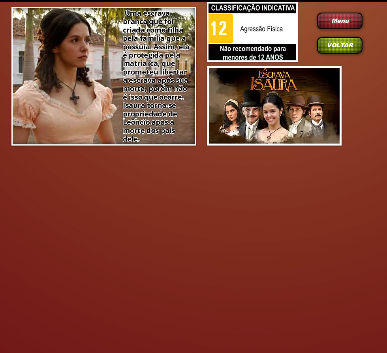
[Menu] (340, 21)
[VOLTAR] (340, 45)
